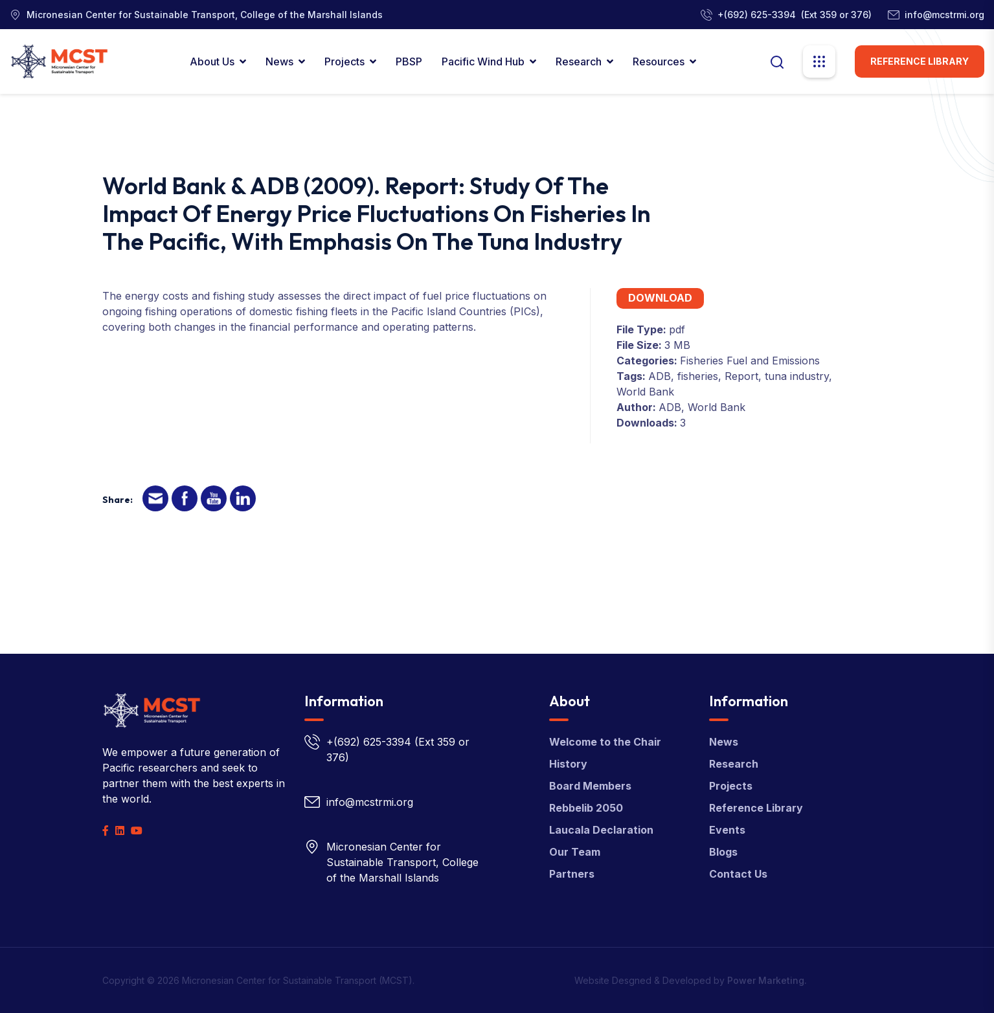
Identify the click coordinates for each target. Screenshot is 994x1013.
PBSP (409, 61)
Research (579, 61)
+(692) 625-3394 (756, 14)
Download (660, 297)
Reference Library (919, 61)
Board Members (590, 785)
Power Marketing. (767, 980)
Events (727, 829)
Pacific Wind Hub (483, 61)
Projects (344, 61)
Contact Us (738, 873)
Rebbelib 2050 (586, 807)
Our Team (574, 851)
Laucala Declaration (601, 829)
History (568, 763)
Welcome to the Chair (605, 741)
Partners (571, 873)
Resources (658, 61)
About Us (212, 61)
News (279, 61)
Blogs (723, 851)
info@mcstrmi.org (944, 14)
